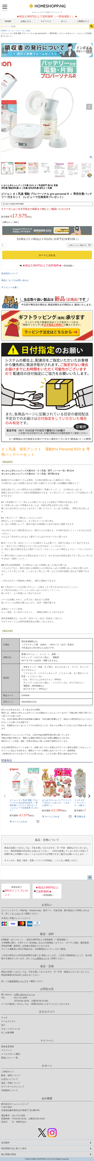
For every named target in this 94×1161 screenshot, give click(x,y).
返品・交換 (47, 966)
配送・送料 (47, 934)
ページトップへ (89, 877)
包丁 (3, 1025)
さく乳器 (26, 31)
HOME (8, 21)
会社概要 (47, 1098)
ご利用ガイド (83, 21)
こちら (58, 860)
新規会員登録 (7, 1046)
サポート (47, 1065)
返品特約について (9, 273)
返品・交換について (10, 1083)
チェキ (4, 1017)
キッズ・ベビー (14, 31)
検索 (91, 26)
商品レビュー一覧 (9, 1057)
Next (89, 51)
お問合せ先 (47, 988)
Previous (5, 51)
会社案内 (5, 1142)
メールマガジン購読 (10, 1054)
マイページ (46, 21)
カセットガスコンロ (10, 1029)
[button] (4, 796)
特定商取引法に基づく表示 (13, 1148)
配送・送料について (10, 1075)
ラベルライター (8, 1021)
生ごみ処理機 (7, 1032)
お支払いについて (9, 1079)
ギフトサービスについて (12, 1086)
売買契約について (9, 1090)
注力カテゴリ (47, 1011)
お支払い (47, 904)
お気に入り (26, 21)
